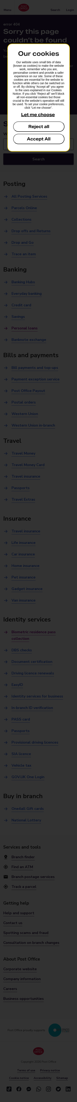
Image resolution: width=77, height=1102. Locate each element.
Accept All (39, 139)
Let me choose (38, 114)
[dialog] (38, 97)
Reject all (38, 126)
